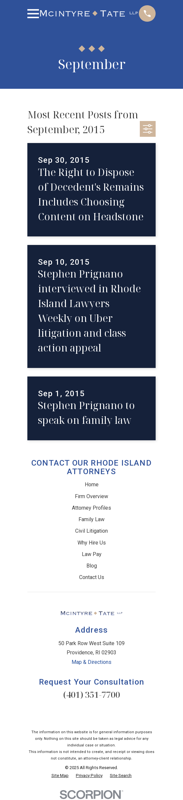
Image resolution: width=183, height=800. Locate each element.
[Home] (89, 13)
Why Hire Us (91, 543)
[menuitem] (60, 776)
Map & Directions (91, 662)
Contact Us (91, 577)
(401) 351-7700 (91, 694)
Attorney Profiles (91, 508)
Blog (91, 566)
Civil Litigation (91, 531)
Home (92, 484)
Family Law (91, 519)
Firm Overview (91, 496)
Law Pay (92, 554)
